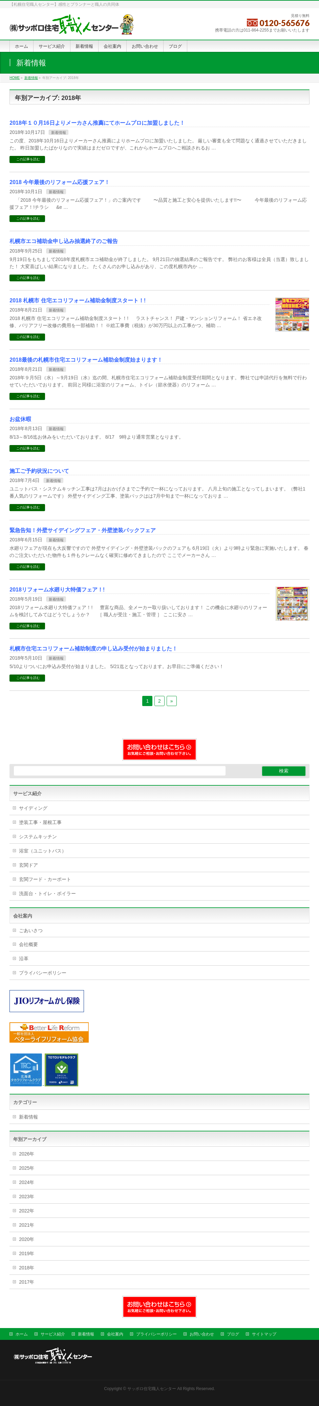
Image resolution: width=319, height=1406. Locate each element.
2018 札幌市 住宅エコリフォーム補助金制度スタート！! (77, 300)
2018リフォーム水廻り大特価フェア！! (57, 589)
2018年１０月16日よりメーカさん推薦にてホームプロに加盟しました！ (97, 123)
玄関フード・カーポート (45, 879)
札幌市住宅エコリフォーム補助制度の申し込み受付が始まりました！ (93, 648)
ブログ (233, 1334)
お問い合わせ (202, 1334)
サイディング (33, 808)
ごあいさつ (31, 930)
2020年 (26, 1239)
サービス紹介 (53, 1334)
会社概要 (28, 944)
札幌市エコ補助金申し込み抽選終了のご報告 (63, 241)
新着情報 (58, 132)
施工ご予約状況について (39, 471)
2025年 (26, 1168)
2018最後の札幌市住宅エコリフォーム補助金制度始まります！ (86, 360)
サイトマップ (264, 1334)
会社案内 (115, 1334)
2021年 (26, 1225)
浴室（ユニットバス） (42, 850)
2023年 (26, 1196)
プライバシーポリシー (42, 973)
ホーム (22, 1334)
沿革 (23, 958)
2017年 (26, 1282)
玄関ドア (28, 865)
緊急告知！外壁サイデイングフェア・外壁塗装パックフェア (82, 530)
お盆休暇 (20, 419)
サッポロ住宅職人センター (152, 1388)
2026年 (26, 1154)
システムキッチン (38, 836)
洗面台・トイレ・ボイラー (47, 893)
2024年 (26, 1182)
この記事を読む (28, 159)
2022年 (26, 1210)
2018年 (26, 1267)
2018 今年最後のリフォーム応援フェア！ (59, 182)
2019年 (26, 1253)
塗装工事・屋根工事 (40, 822)
